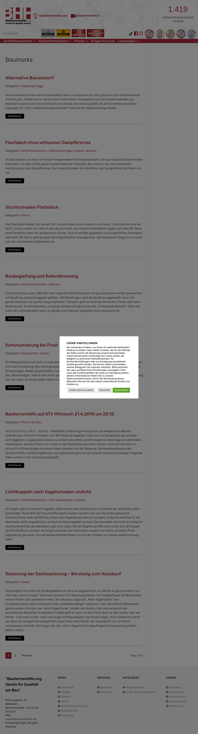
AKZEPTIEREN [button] (121, 390)
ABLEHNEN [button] (104, 390)
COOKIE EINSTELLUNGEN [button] (81, 390)
